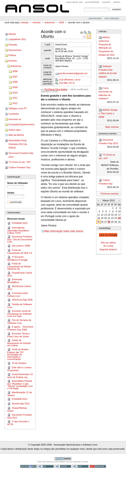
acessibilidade (92, 2)
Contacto (106, 2)
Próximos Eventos (107, 133)
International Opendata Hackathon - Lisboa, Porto (18, 230)
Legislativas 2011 (17, 39)
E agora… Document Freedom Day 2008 (20, 328)
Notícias (103, 31)
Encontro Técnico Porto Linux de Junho (18, 335)
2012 (15, 103)
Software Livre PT (17, 108)
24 (119, 218)
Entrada (24, 22)
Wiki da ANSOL (16, 135)
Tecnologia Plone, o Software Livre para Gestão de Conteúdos (63, 458)
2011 (15, 98)
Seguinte (104, 249)
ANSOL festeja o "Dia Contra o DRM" (109, 115)
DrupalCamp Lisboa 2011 (19, 274)
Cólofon (116, 2)
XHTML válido (63, 466)
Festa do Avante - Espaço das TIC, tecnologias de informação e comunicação (18, 354)
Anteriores (50, 22)
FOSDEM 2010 (17, 223)
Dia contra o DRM (18, 246)
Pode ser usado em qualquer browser (98, 466)
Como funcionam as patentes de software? (109, 95)
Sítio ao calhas (108, 242)
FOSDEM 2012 (17, 399)
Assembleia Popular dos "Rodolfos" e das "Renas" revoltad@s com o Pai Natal (20, 384)
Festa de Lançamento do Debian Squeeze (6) (19, 266)
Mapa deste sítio (74, 2)
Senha (10, 192)
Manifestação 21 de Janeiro (19, 393)
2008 (15, 82)
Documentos (14, 50)
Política (12, 55)
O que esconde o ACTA (18, 423)
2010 (15, 92)
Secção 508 (28, 466)
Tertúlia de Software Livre (19, 305)
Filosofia (12, 44)
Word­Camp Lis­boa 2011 (19, 287)
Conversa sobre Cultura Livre (17, 294)
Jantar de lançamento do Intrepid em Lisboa (18, 343)
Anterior (113, 249)
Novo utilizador (111, 18)
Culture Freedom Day (19, 167)
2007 (15, 76)
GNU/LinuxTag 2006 (19, 300)
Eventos (37, 22)
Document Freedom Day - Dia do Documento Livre (19, 239)
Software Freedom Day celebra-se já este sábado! (109, 73)
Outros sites (14, 130)
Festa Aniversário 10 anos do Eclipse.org (20, 375)
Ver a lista (108, 246)
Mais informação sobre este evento (63, 231)
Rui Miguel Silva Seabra (56, 89)
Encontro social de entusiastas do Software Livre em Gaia (19, 313)
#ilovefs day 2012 (18, 403)
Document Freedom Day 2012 (20, 155)
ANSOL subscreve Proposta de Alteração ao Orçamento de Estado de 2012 (109, 48)
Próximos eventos (110, 193)
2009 (61, 22)
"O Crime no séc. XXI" (19, 162)
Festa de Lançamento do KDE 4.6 (19, 251)
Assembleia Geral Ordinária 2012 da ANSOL (17, 144)
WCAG (45, 466)
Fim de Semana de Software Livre (19, 321)
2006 (15, 71)
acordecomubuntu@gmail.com (72, 73)
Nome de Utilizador (17, 183)
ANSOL (37, 9)
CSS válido (80, 466)
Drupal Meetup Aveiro (17, 409)
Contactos (13, 114)
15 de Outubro (17, 363)
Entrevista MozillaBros (14, 281)
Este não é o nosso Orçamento (19, 369)
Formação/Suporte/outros (21, 124)
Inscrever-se (14, 119)
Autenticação (95, 18)
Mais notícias (112, 127)
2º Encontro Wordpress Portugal (17, 258)
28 (109, 222)
